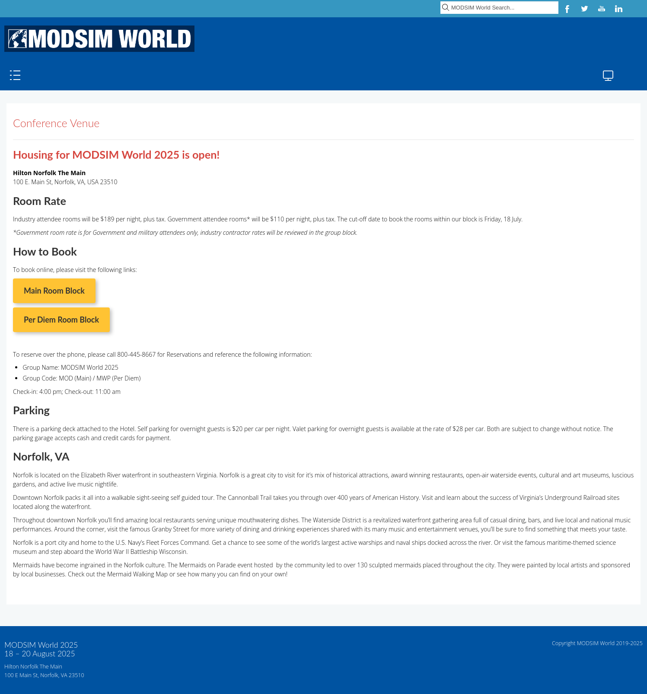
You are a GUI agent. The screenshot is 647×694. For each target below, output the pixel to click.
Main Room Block (54, 290)
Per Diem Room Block (61, 319)
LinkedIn (619, 8)
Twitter (584, 8)
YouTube (601, 8)
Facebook (567, 8)
